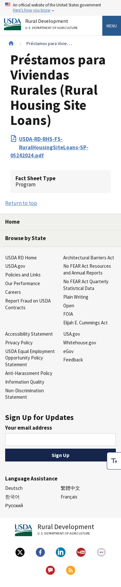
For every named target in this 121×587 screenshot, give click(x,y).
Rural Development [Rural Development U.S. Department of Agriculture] (52, 25)
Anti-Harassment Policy (28, 373)
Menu (111, 26)
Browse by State (25, 238)
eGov (68, 351)
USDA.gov (15, 266)
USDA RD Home (21, 258)
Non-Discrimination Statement (24, 393)
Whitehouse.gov (79, 343)
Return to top (21, 203)
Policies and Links (23, 275)
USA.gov (71, 334)
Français (69, 497)
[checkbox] (114, 461)
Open (68, 306)
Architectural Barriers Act (88, 258)
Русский (14, 505)
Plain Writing (75, 297)
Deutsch (14, 488)
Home (12, 221)
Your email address (28, 427)
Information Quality (24, 382)
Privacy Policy (19, 343)
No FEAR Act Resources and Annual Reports (87, 269)
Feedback (73, 360)
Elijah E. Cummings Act (85, 323)
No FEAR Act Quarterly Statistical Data (85, 284)
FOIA (68, 314)
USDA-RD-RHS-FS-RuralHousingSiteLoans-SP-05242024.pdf (49, 147)
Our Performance (22, 283)
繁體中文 (70, 488)
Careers (13, 292)
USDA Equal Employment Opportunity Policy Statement (30, 358)
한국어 (12, 497)
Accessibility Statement (29, 334)
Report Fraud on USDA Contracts (28, 304)
